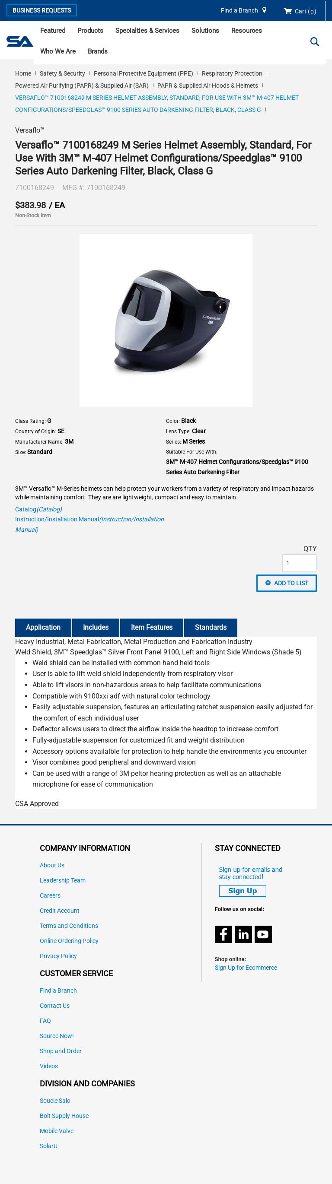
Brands (98, 51)
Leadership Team (63, 880)
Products (90, 31)
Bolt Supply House (64, 1116)
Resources (246, 31)
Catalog (38, 509)
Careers (50, 895)
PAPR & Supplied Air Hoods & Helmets (207, 85)
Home (23, 73)
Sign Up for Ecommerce (246, 968)
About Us (52, 865)
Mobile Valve (56, 1131)
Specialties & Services (147, 31)
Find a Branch (239, 10)
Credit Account (60, 911)
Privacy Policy (58, 956)
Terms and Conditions (69, 926)
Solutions (205, 31)
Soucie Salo (55, 1101)
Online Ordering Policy (69, 941)
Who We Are (58, 51)
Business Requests (42, 10)
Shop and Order (61, 1051)
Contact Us (55, 1006)
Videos (49, 1066)
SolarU (48, 1146)
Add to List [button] (291, 583)
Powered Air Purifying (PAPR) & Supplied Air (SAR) (82, 85)
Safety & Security (62, 73)
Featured (52, 31)
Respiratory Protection (232, 73)
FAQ (45, 1021)
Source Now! (57, 1036)
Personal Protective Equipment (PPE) (143, 73)
